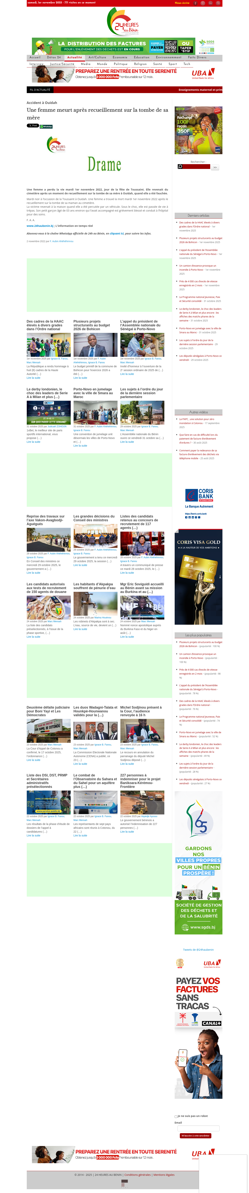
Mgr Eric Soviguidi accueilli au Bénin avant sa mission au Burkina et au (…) (142, 588)
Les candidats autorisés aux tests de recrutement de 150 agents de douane (47, 588)
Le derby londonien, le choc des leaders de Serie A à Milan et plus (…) (47, 393)
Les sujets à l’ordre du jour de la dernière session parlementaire (141, 393)
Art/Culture (97, 57)
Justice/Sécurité (62, 64)
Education (142, 57)
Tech (186, 64)
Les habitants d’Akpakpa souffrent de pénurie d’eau (95, 586)
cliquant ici (117, 233)
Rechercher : (198, 162)
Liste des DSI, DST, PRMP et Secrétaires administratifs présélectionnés (47, 781)
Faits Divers (197, 57)
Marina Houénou (102, 617)
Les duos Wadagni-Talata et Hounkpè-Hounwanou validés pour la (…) (95, 711)
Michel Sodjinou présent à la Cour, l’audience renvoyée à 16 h (141, 711)
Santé (157, 64)
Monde (102, 64)
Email (178, 1122)
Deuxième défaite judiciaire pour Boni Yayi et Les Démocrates (48, 711)
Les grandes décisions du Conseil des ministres (94, 518)
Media (86, 64)
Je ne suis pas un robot (191, 1116)
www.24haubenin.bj (40, 226)
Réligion (140, 64)
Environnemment (169, 57)
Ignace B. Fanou (59, 358)
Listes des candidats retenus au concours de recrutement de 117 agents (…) (139, 522)
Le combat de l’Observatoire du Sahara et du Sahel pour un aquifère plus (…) (95, 781)
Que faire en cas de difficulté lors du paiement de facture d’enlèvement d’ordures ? (198, 438)
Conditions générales (137, 1175)
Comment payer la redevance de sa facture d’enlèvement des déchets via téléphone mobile (199, 454)
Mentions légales (163, 1175)
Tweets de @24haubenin (198, 949)
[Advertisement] (99, 285)
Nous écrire (182, 3)
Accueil (35, 57)
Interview (37, 64)
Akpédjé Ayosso (149, 816)
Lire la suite (34, 377)
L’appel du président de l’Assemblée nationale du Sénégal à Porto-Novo (140, 325)
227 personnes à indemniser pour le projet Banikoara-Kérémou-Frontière (140, 781)
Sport (173, 64)
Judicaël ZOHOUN (57, 426)
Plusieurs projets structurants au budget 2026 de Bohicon (92, 325)
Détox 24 (54, 57)
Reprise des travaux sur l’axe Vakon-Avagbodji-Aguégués (46, 520)
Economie (120, 57)
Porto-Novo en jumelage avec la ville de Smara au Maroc (93, 393)
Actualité (74, 57)
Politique (121, 64)
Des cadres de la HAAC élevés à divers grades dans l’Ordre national (45, 325)
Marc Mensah (34, 362)
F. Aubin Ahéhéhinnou (61, 241)
